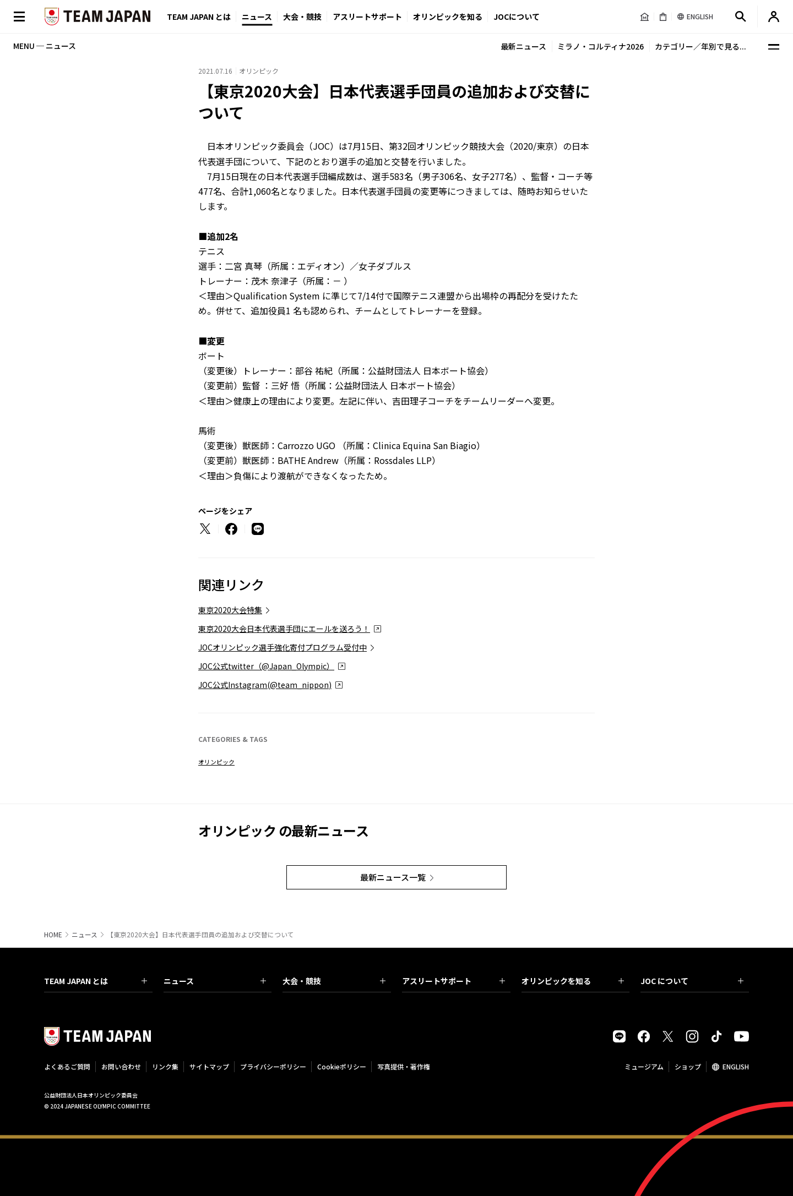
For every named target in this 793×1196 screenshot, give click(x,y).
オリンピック (216, 761)
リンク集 (165, 1066)
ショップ (688, 1066)
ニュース (257, 16)
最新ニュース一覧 (393, 877)
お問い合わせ (121, 1066)
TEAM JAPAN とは (95, 980)
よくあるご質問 (67, 1066)
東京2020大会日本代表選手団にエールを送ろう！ (284, 628)
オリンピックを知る (447, 16)
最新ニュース (523, 46)
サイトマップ (209, 1066)
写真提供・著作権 (403, 1066)
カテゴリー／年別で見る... (700, 46)
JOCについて (516, 16)
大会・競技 (334, 980)
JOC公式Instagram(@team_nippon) (265, 684)
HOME (53, 934)
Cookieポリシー (341, 1066)
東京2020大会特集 (230, 609)
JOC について (691, 980)
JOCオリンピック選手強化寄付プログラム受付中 (282, 647)
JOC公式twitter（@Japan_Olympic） (266, 665)
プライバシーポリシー (273, 1066)
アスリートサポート (367, 16)
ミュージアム (644, 1066)
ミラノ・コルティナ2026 (600, 46)
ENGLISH (736, 1066)
